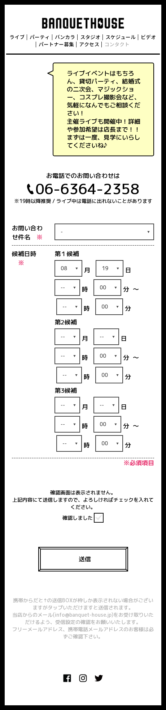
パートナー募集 (56, 44)
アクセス (89, 44)
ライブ (17, 37)
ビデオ (148, 37)
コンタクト (117, 44)
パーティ (40, 37)
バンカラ (65, 37)
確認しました (77, 517)
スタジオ (90, 37)
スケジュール (120, 37)
